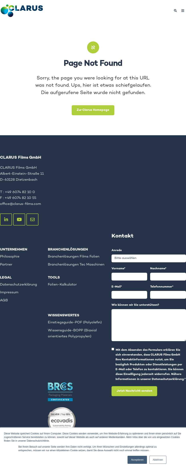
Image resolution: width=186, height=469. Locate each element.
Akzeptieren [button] (137, 459)
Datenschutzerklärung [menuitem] (18, 285)
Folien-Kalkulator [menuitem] (62, 285)
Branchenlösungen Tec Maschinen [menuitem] (76, 265)
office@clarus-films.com (20, 204)
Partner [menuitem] (6, 265)
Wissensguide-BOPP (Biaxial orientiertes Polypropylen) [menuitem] (72, 333)
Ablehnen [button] (158, 459)
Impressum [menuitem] (9, 292)
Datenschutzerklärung (168, 379)
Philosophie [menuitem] (9, 257)
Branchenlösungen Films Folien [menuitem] (73, 257)
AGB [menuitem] (4, 300)
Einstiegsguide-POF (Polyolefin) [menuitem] (75, 322)
